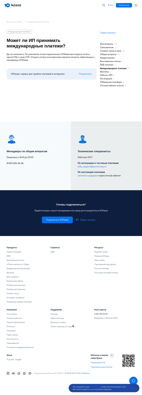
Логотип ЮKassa (101, 268)
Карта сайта (99, 260)
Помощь (54, 314)
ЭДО (52, 252)
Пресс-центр (12, 335)
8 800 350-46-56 (100, 314)
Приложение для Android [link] (101, 367)
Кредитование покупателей (18, 268)
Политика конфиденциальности (20, 347)
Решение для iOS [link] (98, 363)
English (18, 360)
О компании (12, 314)
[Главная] (12, 5)
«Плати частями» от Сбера (18, 264)
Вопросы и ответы (58, 322)
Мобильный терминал (16, 289)
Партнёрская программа (105, 264)
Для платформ (13, 277)
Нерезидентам (13, 343)
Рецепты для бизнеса (16, 322)
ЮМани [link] (85, 373)
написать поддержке (88, 175)
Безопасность (13, 339)
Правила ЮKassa (101, 256)
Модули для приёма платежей (19, 302)
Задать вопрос (108, 32)
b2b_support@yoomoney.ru (92, 166)
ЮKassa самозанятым (16, 285)
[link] (110, 5)
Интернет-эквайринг (16, 298)
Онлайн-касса (13, 293)
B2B (8, 256)
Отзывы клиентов (14, 318)
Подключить (85, 74)
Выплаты (10, 273)
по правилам (95, 387)
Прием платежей (14, 252)
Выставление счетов (15, 260)
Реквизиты (11, 331)
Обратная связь (57, 318)
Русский (10, 360)
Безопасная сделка (15, 281)
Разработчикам (101, 252)
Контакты (11, 326)
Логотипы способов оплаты (106, 273)
